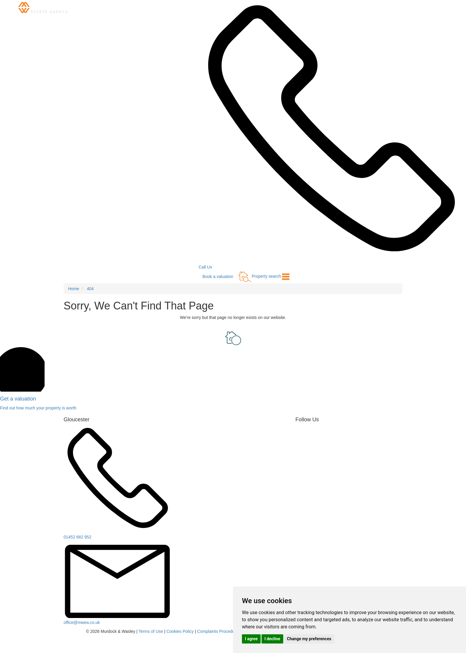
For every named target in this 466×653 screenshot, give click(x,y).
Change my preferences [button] (309, 638)
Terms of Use (150, 631)
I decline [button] (272, 638)
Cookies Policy (180, 631)
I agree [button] (251, 638)
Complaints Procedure (217, 631)
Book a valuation (217, 276)
